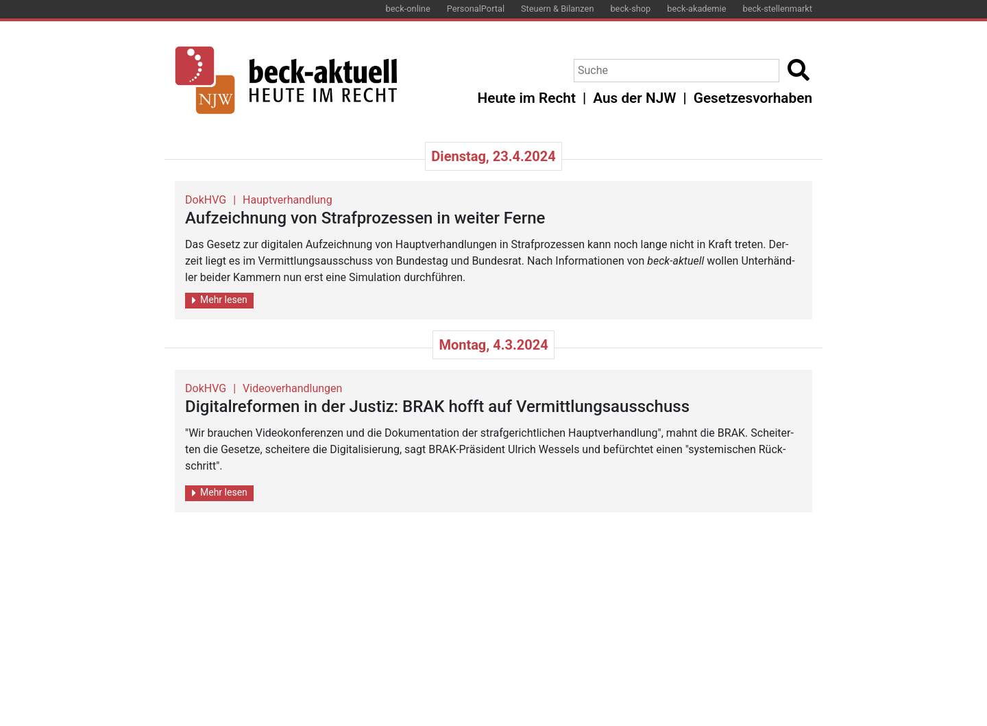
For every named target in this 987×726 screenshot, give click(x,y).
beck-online (408, 8)
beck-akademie (696, 8)
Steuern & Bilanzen (557, 8)
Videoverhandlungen (292, 388)
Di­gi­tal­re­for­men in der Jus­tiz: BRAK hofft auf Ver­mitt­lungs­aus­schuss (437, 406)
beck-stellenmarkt (777, 8)
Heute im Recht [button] (527, 98)
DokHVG (205, 199)
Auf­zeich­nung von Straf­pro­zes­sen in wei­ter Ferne (365, 218)
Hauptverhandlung (287, 199)
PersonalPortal (475, 8)
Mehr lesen (219, 300)
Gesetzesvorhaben (753, 98)
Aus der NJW (634, 98)
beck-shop (630, 8)
